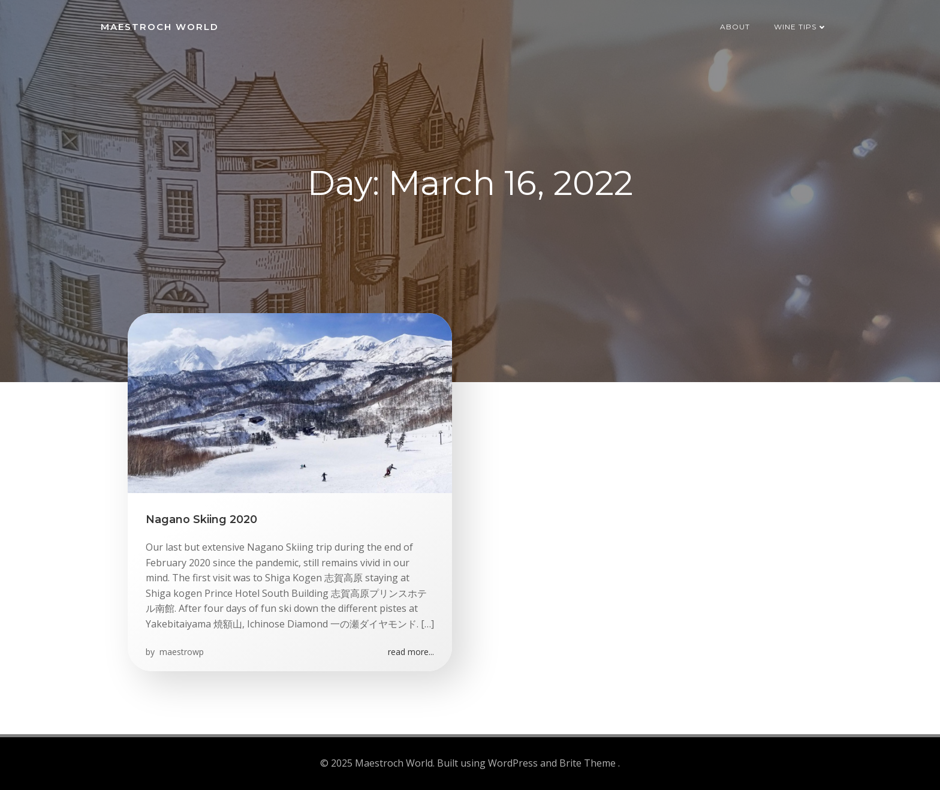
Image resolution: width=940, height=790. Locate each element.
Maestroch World (160, 26)
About (735, 26)
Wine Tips (800, 26)
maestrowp (180, 651)
